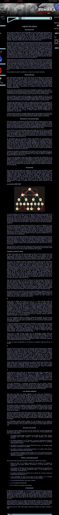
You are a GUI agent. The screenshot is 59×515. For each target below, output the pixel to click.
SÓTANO (20, 1)
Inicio (50, 1)
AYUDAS (6, 1)
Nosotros (54, 1)
